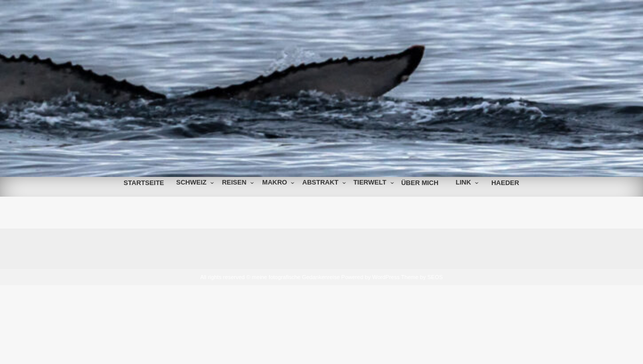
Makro (274, 182)
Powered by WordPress (370, 277)
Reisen (234, 182)
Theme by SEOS (422, 277)
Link (463, 182)
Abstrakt (321, 182)
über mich (420, 183)
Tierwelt (369, 182)
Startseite (143, 183)
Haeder (505, 183)
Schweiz (191, 182)
